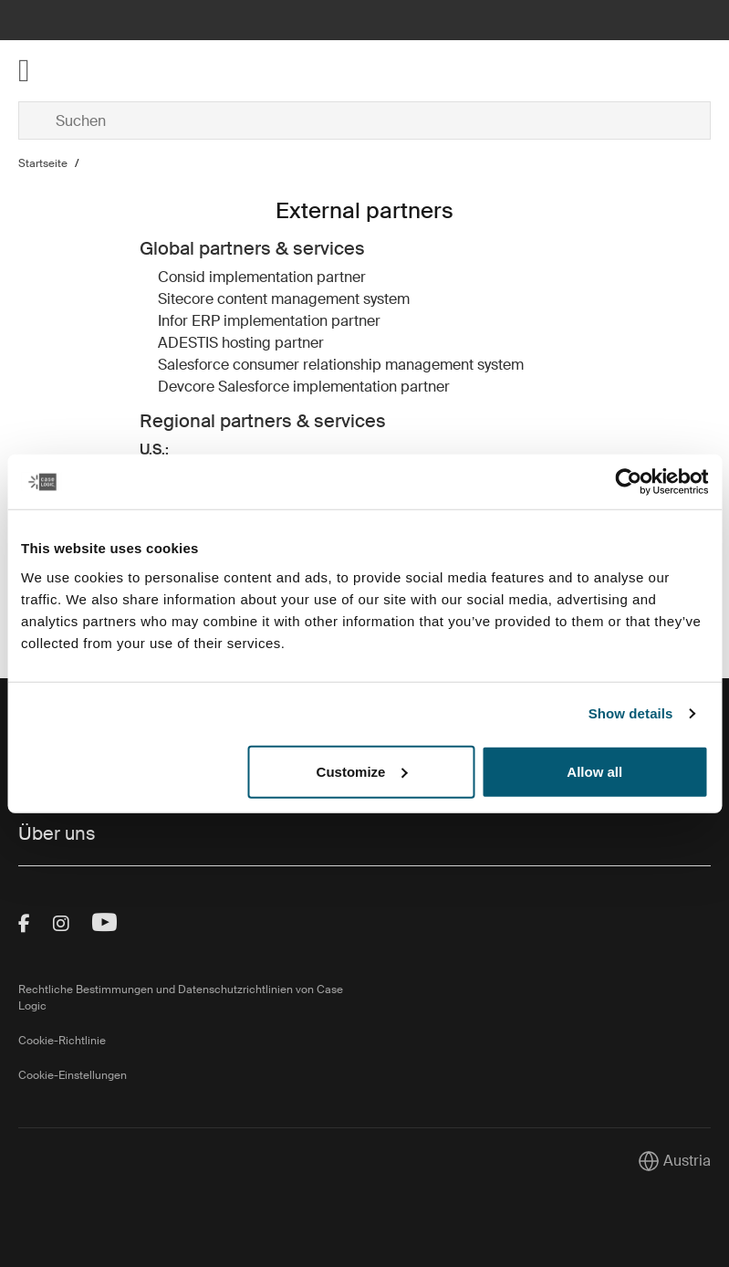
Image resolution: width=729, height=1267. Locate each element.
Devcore (186, 386)
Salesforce (193, 364)
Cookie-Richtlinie (62, 1040)
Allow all (594, 771)
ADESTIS (188, 342)
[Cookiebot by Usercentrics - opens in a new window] (628, 482)
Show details (630, 713)
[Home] (133, 71)
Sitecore (185, 299)
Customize (362, 771)
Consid (181, 277)
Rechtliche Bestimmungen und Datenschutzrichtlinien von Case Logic (180, 997)
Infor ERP (189, 320)
